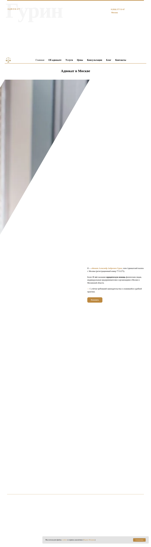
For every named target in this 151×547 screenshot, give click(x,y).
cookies (64, 540)
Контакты (120, 60)
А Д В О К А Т (13, 9)
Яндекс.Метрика (89, 540)
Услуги (69, 60)
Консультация (94, 60)
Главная (40, 60)
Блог (108, 60)
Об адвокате (54, 60)
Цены (80, 60)
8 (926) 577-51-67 (118, 9)
